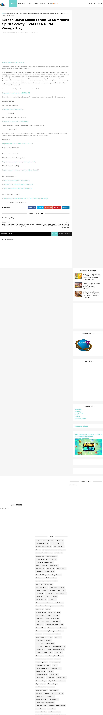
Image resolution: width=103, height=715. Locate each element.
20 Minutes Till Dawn (42, 336)
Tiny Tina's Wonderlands (43, 657)
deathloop (56, 414)
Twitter (77, 159)
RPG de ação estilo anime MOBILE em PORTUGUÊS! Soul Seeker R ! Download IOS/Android (91, 36)
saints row (53, 595)
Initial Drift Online (41, 505)
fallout (50, 452)
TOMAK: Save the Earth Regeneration (47, 660)
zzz (43, 701)
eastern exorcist (40, 442)
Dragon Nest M (57, 439)
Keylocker (52, 529)
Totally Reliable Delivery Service (45, 667)
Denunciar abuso (81, 168)
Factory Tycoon (40, 452)
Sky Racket (39, 607)
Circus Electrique (41, 392)
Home (13, 3)
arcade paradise (48, 342)
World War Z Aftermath (53, 698)
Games (36, 3)
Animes (29, 3)
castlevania (52, 383)
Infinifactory (51, 501)
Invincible (57, 505)
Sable (45, 595)
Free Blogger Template (20, 712)
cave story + (49, 386)
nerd (51, 561)
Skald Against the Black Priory (50, 604)
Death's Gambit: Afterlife (43, 414)
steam (62, 617)
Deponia (62, 420)
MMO (37, 551)
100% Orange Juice (47, 333)
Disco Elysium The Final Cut (44, 430)
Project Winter (53, 582)
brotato (38, 371)
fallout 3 (57, 452)
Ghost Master (40, 470)
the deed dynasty (41, 642)
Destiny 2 (38, 423)
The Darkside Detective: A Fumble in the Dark (49, 639)
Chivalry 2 (39, 389)
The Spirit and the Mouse (43, 654)
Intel (50, 505)
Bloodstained (40, 361)
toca (54, 657)
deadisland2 (39, 411)
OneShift (49, 573)
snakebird (49, 607)
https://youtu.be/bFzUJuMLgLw (13, 63)
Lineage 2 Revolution (42, 536)
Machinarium (40, 539)
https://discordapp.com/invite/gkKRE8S (15, 122)
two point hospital (58, 676)
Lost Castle (54, 536)
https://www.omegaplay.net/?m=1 (13, 109)
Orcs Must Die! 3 (59, 573)
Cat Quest (61, 383)
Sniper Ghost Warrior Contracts (45, 614)
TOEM (60, 657)
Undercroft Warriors (42, 682)
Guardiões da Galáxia (42, 486)
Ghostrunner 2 (61, 470)
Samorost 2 (39, 598)
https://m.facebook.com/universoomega (16, 180)
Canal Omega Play (24, 13)
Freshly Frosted (40, 464)
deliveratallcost (52, 420)
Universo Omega (80, 160)
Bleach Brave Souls (12, 13)
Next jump (39, 564)
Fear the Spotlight (41, 455)
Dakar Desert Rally (53, 408)
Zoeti (37, 701)
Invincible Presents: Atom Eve (44, 508)
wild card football (41, 692)
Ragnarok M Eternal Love (43, 589)
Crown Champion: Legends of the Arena (48, 405)
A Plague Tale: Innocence (43, 339)
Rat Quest (57, 589)
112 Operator (59, 333)
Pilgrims (63, 579)
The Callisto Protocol (53, 632)
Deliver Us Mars (40, 420)
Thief (55, 654)
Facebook (78, 151)
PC (57, 579)
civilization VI (40, 395)
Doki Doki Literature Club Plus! (45, 436)
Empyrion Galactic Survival (56, 442)
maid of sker (54, 542)
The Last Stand (40, 645)
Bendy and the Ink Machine (44, 355)
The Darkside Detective (43, 635)
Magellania (50, 539)
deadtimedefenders (52, 411)
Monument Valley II (54, 551)
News (64, 561)
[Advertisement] (88, 58)
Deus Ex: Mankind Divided (51, 427)
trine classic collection (43, 673)
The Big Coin (40, 632)
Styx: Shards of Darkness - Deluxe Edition (48, 623)
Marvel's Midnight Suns (59, 545)
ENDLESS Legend (41, 445)
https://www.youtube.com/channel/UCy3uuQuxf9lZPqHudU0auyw (25, 199)
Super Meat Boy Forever (56, 626)
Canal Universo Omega (57, 380)
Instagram (78, 153)
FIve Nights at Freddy (42, 461)
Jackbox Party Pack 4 (42, 514)
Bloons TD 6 (50, 361)
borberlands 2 (61, 361)
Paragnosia (50, 579)
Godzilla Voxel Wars (42, 480)
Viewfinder (61, 685)
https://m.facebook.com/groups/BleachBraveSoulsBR (20, 170)
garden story (54, 467)
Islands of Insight (41, 511)
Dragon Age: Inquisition (43, 439)
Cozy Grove (39, 402)
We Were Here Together (55, 688)
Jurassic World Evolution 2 (43, 523)
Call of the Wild (51, 374)
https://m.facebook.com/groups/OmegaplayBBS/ (19, 162)
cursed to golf (40, 408)
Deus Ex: (38, 427)
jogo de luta (40, 517)
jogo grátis (50, 517)
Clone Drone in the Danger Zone (46, 399)
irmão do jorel (60, 508)
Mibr (47, 548)
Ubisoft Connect (48, 679)
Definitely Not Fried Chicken (54, 417)
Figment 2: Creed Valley (43, 458)
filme (54, 458)
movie (38, 557)
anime (38, 342)
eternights (52, 448)
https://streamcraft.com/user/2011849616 (16, 93)
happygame (40, 489)
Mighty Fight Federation (58, 548)
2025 (52, 336)
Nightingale (48, 564)
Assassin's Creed (60, 342)
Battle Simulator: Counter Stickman (46, 349)
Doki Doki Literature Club (43, 433)
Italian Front (58, 511)
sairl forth (62, 595)
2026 (58, 336)
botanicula (39, 364)
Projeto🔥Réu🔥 (53, 3)
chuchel (47, 389)
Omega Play (79, 155)
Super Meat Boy (41, 626)
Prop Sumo (39, 586)
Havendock (50, 489)
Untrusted (52, 685)
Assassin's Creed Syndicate (44, 346)
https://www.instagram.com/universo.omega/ (17, 184)
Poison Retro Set (41, 582)
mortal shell (61, 554)
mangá (47, 545)
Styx (37, 620)
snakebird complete (42, 610)
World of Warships (54, 695)
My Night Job (56, 557)
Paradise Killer (54, 576)
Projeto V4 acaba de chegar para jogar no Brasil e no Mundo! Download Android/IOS (91, 27)
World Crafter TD (41, 695)
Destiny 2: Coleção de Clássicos (53, 423)
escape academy (41, 448)
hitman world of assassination (45, 495)
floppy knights (56, 461)
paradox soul (40, 579)
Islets (50, 511)
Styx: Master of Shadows (49, 620)
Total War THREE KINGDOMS (44, 663)
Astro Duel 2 (58, 346)
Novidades (21, 3)
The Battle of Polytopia (52, 629)
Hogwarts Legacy (41, 498)
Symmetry (39, 629)
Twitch (77, 157)
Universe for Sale (56, 682)
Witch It (60, 692)
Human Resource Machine (57, 498)
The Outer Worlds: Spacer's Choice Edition (48, 651)
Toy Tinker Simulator (53, 670)
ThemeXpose (9, 712)
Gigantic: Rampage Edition (57, 473)
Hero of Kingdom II (41, 492)
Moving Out (46, 557)
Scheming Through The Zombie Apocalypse (49, 601)
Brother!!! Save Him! (49, 371)
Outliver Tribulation (41, 576)
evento (60, 448)
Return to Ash (40, 592)
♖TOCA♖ (42, 3)
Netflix (57, 561)
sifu (37, 604)
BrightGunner (56, 367)
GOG (52, 480)
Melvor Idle (39, 548)
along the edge (58, 339)
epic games (58, 445)
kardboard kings (41, 529)
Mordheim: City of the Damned (45, 554)
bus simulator (40, 374)
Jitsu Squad (55, 514)
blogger (53, 234)
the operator (52, 645)
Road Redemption (57, 592)
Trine (63, 670)
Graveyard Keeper (41, 483)
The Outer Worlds (41, 648)
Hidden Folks (54, 492)
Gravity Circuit (54, 483)
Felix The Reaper (55, 455)
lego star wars (40, 533)
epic (51, 445)
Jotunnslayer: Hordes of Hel (44, 520)
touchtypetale (40, 670)
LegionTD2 (61, 529)
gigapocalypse (40, 476)
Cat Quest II (39, 386)
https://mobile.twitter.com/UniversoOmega (17, 188)
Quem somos (50, 586)
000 (37, 333)
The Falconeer (54, 642)
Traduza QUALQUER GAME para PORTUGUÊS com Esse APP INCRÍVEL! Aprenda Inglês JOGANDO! (92, 18)
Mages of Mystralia (41, 542)
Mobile (44, 551)
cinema (54, 389)
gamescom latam (41, 467)
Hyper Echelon (40, 501)
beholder (53, 352)
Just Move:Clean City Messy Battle (46, 526)
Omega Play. (40, 573)
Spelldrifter (54, 617)
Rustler (38, 595)
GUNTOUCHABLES (57, 486)
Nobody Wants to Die (42, 567)
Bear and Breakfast (42, 352)
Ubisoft (38, 679)
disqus (60, 234)
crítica (48, 402)
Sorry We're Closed (42, 617)
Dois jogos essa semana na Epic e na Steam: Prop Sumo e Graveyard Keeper (88, 178)
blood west (53, 358)
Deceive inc (39, 417)
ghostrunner (50, 470)
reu (48, 592)
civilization (52, 392)
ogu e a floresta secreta (43, 570)
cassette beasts (41, 383)
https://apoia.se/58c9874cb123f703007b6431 (17, 144)
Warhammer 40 (40, 688)
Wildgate (52, 692)
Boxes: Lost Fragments (42, 367)
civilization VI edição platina (55, 395)
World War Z (39, 698)
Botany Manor (49, 364)
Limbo (50, 533)
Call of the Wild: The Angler (44, 377)
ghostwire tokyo (41, 473)
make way (39, 545)
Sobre (59, 614)
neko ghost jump (41, 561)
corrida (61, 399)
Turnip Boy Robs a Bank (43, 676)
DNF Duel (58, 430)
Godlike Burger (52, 476)
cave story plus (60, 386)
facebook (67, 234)
